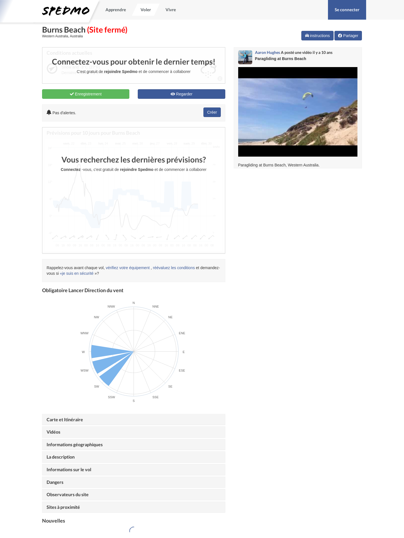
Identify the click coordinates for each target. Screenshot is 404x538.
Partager (348, 35)
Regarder (181, 94)
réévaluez (161, 267)
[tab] (133, 419)
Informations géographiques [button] (75, 444)
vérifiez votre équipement (128, 267)
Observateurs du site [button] (68, 494)
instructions (317, 35)
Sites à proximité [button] (63, 507)
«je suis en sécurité (76, 273)
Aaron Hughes (267, 52)
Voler (146, 9)
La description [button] (61, 456)
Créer (212, 112)
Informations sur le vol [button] (69, 469)
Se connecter (347, 9)
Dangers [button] (55, 482)
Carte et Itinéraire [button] (65, 419)
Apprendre (115, 9)
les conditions (183, 267)
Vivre (171, 9)
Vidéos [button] (53, 431)
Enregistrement (86, 94)
